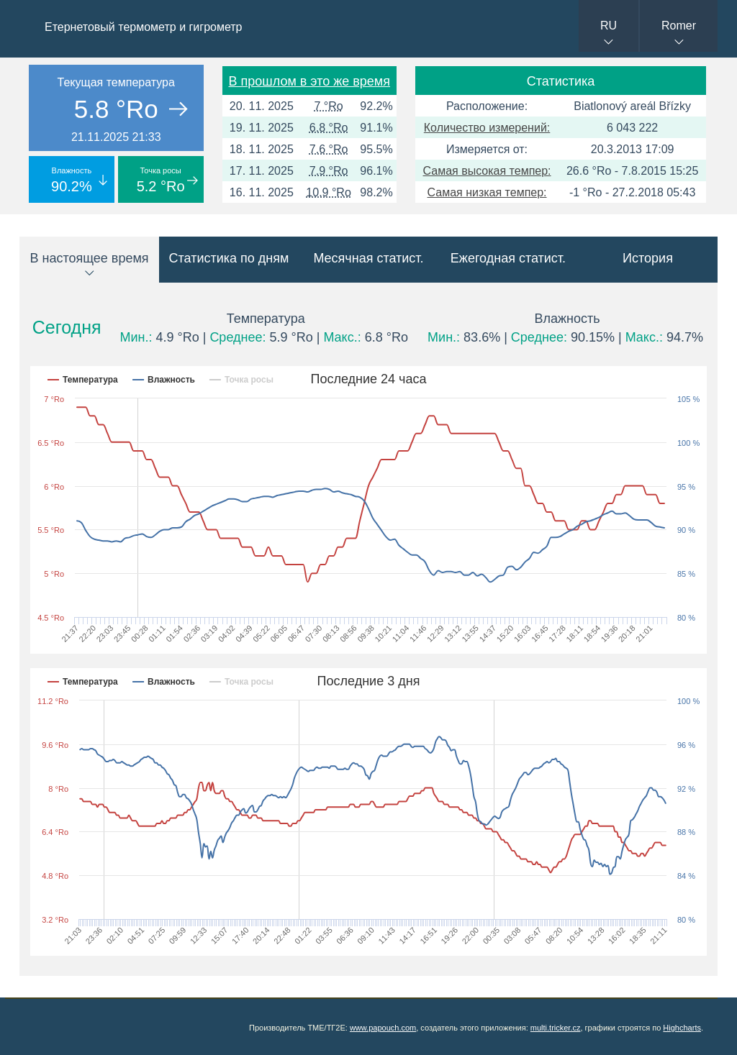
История (648, 258)
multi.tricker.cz (555, 1027)
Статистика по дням (229, 258)
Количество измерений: (487, 128)
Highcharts (682, 1027)
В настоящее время (89, 258)
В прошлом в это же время (309, 81)
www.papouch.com (383, 1027)
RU (608, 25)
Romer (678, 25)
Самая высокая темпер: (487, 171)
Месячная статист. (368, 258)
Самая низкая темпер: (487, 192)
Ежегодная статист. (508, 258)
